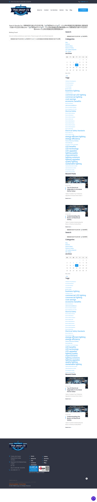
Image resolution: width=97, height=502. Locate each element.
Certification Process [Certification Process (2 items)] (69, 92)
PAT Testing (68, 51)
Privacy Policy (22, 484)
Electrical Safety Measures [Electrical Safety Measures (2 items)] (70, 321)
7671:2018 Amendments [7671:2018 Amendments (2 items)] (69, 83)
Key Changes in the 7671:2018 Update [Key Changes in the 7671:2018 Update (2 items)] (71, 144)
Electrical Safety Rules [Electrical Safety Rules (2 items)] (69, 128)
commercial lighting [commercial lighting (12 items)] (73, 97)
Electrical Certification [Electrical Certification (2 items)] (69, 103)
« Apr (66, 76)
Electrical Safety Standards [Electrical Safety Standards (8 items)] (75, 131)
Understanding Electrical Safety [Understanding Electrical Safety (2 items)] (70, 167)
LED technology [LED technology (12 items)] (71, 148)
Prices (45, 460)
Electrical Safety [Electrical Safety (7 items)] (70, 111)
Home (32, 456)
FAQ (32, 460)
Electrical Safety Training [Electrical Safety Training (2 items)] (69, 134)
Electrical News (69, 46)
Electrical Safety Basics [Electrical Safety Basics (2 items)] (69, 115)
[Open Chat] (93, 498)
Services (46, 458)
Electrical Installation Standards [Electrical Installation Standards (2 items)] (70, 107)
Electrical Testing (69, 48)
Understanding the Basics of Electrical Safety (73, 217)
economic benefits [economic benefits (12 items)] (73, 101)
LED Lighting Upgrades (70, 49)
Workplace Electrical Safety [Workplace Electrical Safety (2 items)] (70, 171)
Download (33, 464)
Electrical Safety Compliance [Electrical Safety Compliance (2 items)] (70, 117)
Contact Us (83, 9)
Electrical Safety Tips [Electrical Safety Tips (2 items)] (69, 132)
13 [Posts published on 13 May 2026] (73, 65)
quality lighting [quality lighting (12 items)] (71, 161)
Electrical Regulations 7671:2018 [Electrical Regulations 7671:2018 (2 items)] (70, 109)
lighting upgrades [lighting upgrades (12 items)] (72, 159)
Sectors (61, 10)
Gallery (46, 456)
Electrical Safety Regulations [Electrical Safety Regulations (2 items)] (70, 126)
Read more (68, 198)
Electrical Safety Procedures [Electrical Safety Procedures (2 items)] (70, 124)
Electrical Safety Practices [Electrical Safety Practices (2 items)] (69, 122)
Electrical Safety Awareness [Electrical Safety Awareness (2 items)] (70, 113)
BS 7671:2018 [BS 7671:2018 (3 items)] (68, 88)
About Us (33, 458)
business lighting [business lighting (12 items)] (72, 90)
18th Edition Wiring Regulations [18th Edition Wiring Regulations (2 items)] (70, 81)
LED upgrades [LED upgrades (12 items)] (71, 150)
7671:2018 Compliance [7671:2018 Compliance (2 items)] (69, 85)
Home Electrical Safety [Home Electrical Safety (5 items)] (71, 141)
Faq (67, 10)
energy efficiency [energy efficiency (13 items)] (72, 138)
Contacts (33, 462)
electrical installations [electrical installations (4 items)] (71, 105)
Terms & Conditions (13, 484)
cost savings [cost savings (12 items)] (70, 99)
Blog (45, 462)
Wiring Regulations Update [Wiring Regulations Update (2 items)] (69, 169)
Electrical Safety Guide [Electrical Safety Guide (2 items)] (69, 119)
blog (71, 10)
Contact (46, 10)
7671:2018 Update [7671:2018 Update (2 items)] (68, 287)
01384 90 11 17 (83, 1)
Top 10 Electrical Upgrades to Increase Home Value (74, 189)
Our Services (54, 10)
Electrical (67, 44)
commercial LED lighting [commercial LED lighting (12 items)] (75, 94)
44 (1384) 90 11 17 (15, 470)
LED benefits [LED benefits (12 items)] (70, 146)
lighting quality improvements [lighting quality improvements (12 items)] (71, 154)
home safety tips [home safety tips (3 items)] (68, 142)
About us (39, 10)
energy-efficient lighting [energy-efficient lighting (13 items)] (75, 136)
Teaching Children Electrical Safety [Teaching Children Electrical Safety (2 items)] (71, 165)
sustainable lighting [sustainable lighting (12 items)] (73, 163)
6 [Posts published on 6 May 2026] (73, 62)
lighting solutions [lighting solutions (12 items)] (72, 157)
